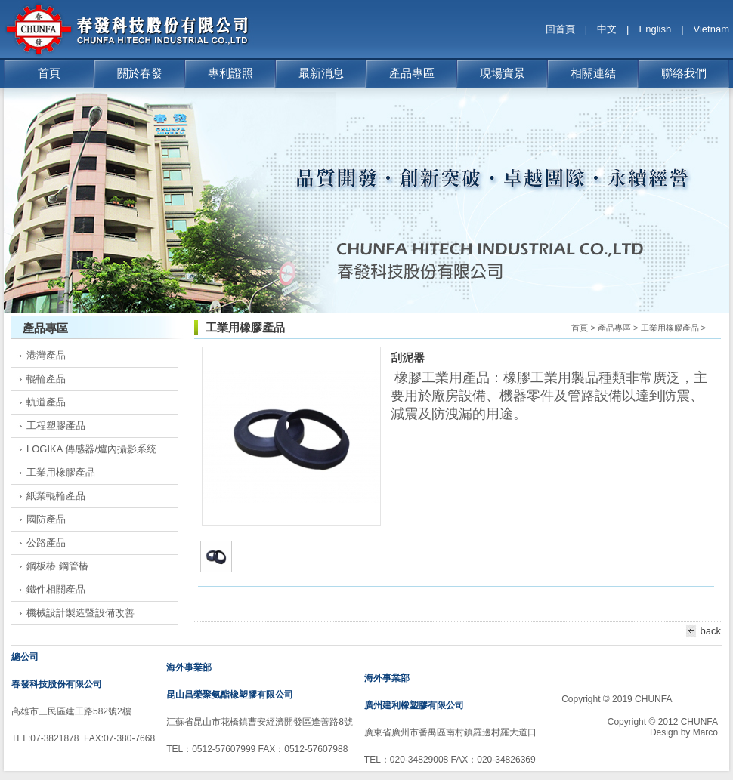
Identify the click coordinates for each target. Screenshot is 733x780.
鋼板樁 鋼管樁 (57, 566)
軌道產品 (46, 402)
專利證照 (230, 72)
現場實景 (502, 72)
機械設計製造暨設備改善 (80, 612)
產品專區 (412, 72)
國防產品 (46, 519)
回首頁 (560, 29)
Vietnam (711, 29)
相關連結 (593, 72)
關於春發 (139, 72)
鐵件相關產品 (55, 589)
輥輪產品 (46, 378)
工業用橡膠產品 (60, 472)
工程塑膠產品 (55, 425)
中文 (607, 29)
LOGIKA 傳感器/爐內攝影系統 (91, 449)
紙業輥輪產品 (55, 495)
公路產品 (46, 542)
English (655, 29)
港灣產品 (46, 355)
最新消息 (321, 72)
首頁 (49, 72)
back (701, 631)
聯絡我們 (684, 72)
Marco (705, 732)
